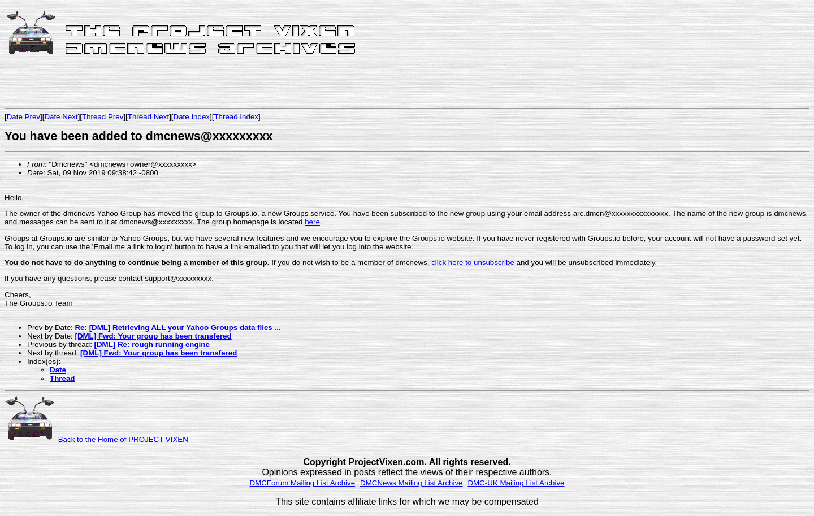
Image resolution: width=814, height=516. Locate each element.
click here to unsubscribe (472, 262)
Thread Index (236, 116)
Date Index (192, 116)
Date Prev (23, 116)
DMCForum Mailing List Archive (303, 483)
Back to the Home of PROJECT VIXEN (123, 439)
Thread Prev (102, 116)
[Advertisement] (137, 83)
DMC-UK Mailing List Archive (515, 483)
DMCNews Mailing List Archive (411, 483)
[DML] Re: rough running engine (152, 344)
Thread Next (148, 116)
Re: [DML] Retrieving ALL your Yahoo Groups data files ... (177, 327)
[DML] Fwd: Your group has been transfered (153, 336)
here (312, 222)
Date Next (60, 116)
